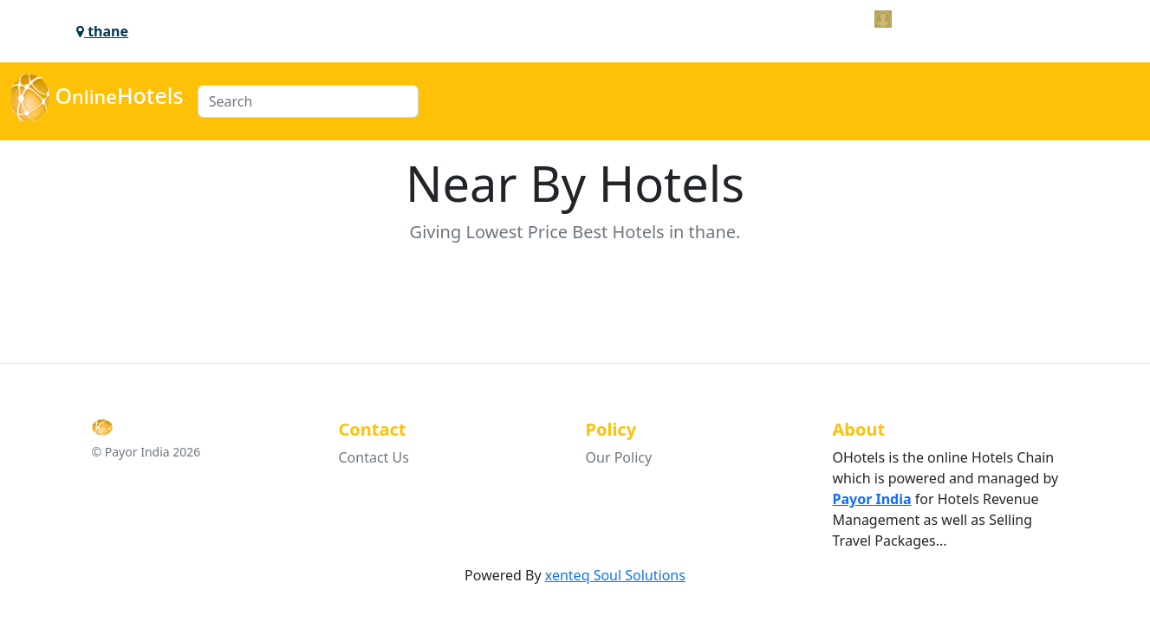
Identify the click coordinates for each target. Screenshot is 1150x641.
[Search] (308, 101)
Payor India (872, 498)
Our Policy (619, 457)
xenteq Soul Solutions (615, 575)
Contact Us (374, 457)
